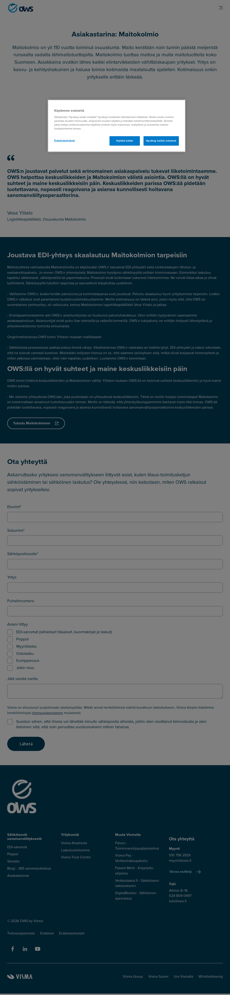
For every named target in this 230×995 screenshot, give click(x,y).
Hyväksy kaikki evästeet (161, 140)
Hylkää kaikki (124, 140)
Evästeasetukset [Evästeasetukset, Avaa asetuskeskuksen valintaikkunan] (64, 140)
